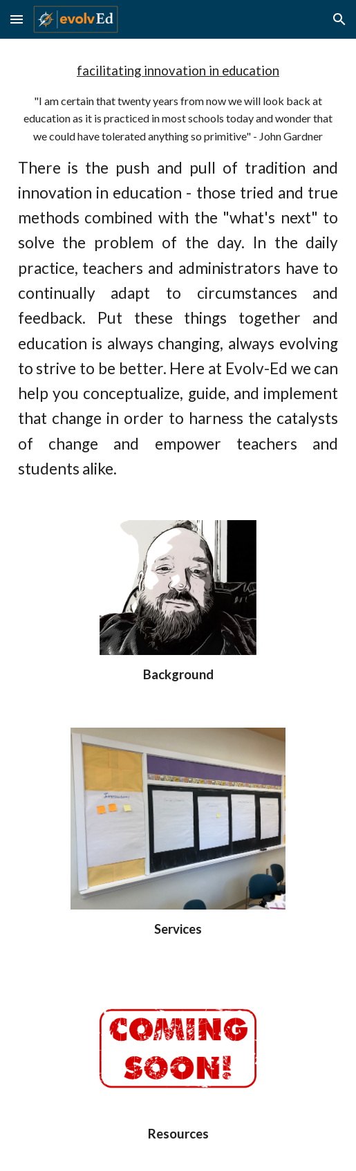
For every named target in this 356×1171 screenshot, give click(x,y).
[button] (16, 19)
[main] (178, 271)
